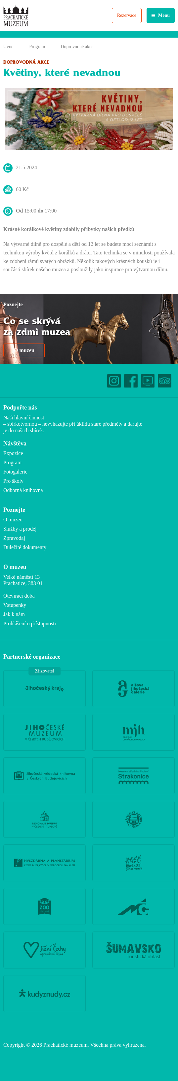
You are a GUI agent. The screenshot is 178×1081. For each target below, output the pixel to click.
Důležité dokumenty (24, 547)
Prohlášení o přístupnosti (29, 623)
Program (37, 46)
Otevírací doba (19, 596)
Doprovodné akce (77, 46)
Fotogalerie (15, 472)
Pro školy (13, 481)
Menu (164, 15)
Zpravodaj (14, 538)
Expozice (13, 453)
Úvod (8, 46)
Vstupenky (14, 605)
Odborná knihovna (23, 490)
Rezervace (126, 15)
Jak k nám (14, 614)
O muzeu (24, 350)
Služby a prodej (19, 529)
